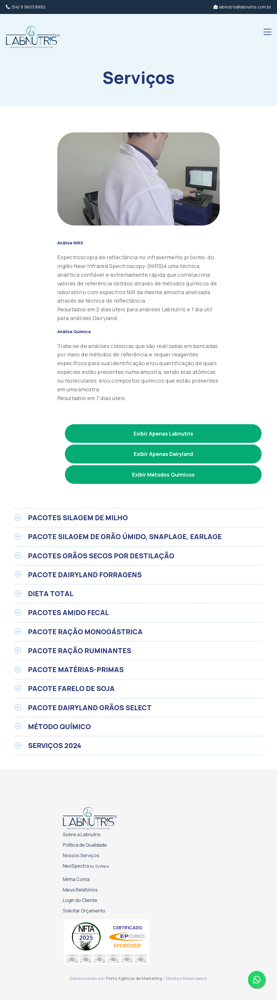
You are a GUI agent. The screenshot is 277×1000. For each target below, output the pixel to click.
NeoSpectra (86, 866)
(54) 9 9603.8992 (25, 7)
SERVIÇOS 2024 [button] (54, 745)
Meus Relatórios (80, 890)
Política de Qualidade (85, 845)
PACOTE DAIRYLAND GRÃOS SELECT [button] (90, 707)
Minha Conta (76, 879)
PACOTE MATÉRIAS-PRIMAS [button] (76, 669)
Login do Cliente (80, 900)
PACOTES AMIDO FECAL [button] (68, 612)
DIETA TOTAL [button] (50, 593)
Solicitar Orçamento (84, 910)
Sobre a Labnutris (82, 834)
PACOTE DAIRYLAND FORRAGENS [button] (85, 574)
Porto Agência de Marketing (134, 978)
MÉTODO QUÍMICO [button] (59, 726)
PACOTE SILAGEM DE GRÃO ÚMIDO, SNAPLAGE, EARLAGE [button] (125, 536)
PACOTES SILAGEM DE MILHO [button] (78, 517)
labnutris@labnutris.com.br (242, 7)
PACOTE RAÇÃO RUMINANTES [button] (79, 650)
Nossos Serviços (81, 855)
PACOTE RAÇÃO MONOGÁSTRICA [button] (85, 631)
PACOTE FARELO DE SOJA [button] (71, 688)
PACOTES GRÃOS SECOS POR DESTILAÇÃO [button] (101, 555)
